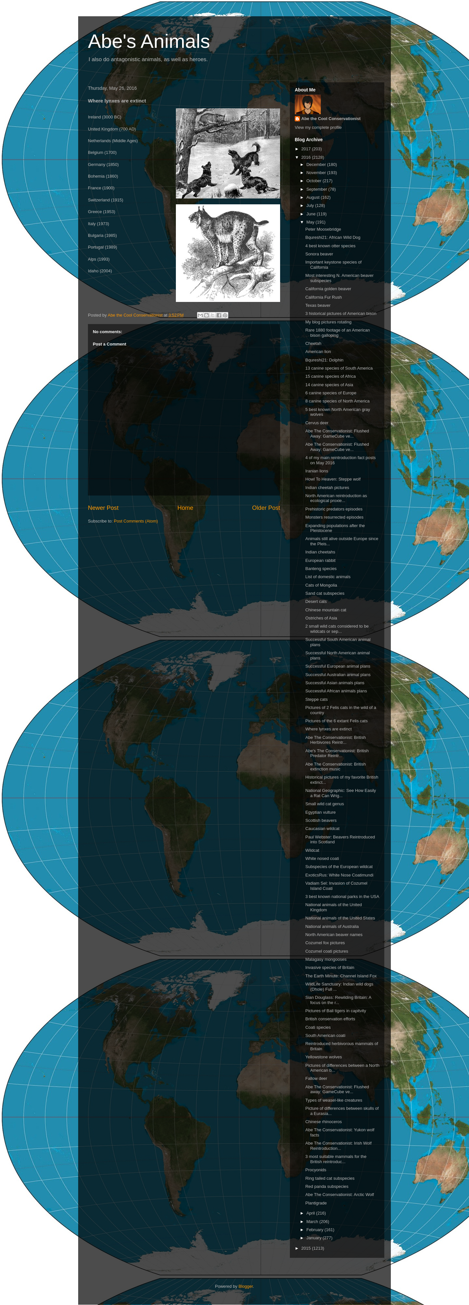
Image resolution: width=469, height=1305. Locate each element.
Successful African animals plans (336, 690)
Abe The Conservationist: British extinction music (335, 767)
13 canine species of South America (339, 368)
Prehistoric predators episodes (333, 509)
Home (185, 508)
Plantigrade (316, 1203)
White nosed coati (322, 858)
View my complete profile (318, 127)
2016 (306, 157)
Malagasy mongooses (325, 959)
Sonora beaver (319, 253)
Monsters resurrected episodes (334, 517)
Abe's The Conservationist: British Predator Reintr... (336, 753)
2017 (306, 148)
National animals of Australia (332, 926)
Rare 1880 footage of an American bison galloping (337, 333)
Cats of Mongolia (321, 585)
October (314, 180)
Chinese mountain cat (325, 609)
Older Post (266, 508)
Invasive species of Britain (329, 967)
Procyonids (315, 1169)
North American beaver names (333, 934)
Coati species (318, 1027)
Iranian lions (316, 471)
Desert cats (316, 601)
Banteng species (320, 568)
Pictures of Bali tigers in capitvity (335, 1010)
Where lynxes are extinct (328, 729)
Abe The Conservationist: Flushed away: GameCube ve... (337, 1089)
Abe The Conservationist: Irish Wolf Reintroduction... (338, 1146)
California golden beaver (328, 288)
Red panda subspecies (326, 1186)
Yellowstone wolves (323, 1056)
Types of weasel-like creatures (333, 1100)
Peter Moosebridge (323, 229)
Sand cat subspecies (324, 593)
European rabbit (320, 560)
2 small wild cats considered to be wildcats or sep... (336, 629)
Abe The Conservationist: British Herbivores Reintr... (335, 740)
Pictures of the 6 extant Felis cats (336, 720)
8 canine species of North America (337, 401)
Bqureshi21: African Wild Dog (332, 237)
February (315, 1229)
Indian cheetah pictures (327, 487)
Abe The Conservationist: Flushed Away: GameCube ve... (337, 433)
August (313, 197)
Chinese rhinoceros (323, 1121)
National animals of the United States (340, 918)
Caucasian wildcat (322, 828)
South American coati (325, 1035)
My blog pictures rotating (328, 321)
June (311, 213)
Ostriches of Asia (321, 618)
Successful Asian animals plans (334, 682)
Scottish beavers (320, 820)
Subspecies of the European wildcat (339, 866)
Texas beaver (317, 305)
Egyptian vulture (320, 812)
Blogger (245, 1286)
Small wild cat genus (324, 803)
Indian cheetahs (320, 552)
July (310, 205)
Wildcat (312, 850)
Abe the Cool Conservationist (331, 118)
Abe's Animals (149, 41)
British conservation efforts (330, 1018)
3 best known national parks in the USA (342, 896)
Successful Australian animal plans (337, 674)
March (313, 1221)
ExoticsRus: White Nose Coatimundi (339, 875)
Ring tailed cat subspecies (329, 1178)
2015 (306, 1248)
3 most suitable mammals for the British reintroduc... (335, 1159)
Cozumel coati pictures (326, 951)
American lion (318, 351)
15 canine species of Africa (330, 376)
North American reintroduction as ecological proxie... (336, 498)
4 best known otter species (330, 245)
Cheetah (313, 343)
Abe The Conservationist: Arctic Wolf (339, 1194)
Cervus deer (316, 422)
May (311, 222)
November (316, 172)
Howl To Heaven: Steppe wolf (333, 479)
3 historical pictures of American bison (340, 313)
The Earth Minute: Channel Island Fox (341, 975)
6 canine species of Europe (330, 392)
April (311, 1213)
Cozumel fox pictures (325, 942)
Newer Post (103, 508)
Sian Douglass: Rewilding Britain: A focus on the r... (338, 1000)
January (314, 1237)
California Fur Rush (323, 297)
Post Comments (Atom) (136, 521)
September (317, 189)
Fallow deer (316, 1078)
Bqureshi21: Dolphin (324, 360)
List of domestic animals (327, 576)
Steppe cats (316, 699)
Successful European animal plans (337, 666)
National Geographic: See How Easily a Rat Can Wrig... (340, 793)
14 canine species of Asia (329, 384)
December (316, 164)
